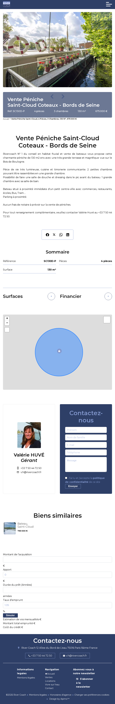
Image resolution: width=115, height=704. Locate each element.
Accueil (6, 119)
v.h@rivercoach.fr (31, 472)
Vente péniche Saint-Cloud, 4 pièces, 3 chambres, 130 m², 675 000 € (44, 119)
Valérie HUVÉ (29, 455)
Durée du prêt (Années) (17, 584)
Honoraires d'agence (60, 694)
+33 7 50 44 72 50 (31, 468)
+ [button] (7, 318)
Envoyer (73, 486)
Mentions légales (38, 694)
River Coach (28, 647)
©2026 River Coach (16, 694)
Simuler (10, 615)
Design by (59, 699)
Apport (7, 569)
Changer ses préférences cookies (91, 694)
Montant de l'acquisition (17, 554)
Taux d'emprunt (13, 600)
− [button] (7, 323)
